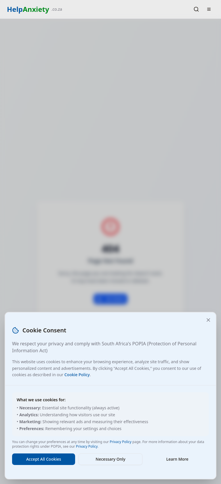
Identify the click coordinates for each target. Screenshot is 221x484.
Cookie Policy (77, 374)
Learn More (177, 459)
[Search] (196, 9)
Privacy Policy (121, 441)
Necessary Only (110, 459)
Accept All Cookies (43, 459)
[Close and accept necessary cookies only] (208, 320)
